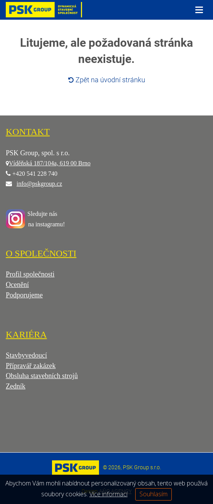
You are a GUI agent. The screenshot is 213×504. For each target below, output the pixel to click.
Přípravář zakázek (30, 366)
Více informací (108, 494)
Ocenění (17, 284)
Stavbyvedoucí (26, 355)
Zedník (15, 386)
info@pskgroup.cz (39, 183)
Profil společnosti (30, 274)
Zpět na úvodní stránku (106, 80)
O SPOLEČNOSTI (41, 253)
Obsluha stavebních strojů (42, 376)
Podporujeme (24, 295)
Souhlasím (153, 494)
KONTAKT (28, 132)
